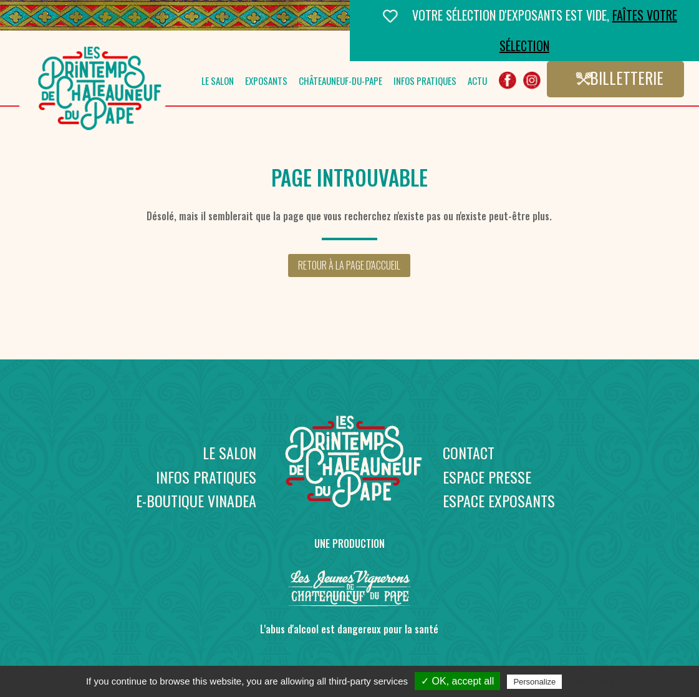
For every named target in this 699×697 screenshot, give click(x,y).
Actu (477, 81)
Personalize (534, 681)
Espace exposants (499, 500)
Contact (468, 452)
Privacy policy (595, 681)
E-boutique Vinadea (196, 500)
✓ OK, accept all (457, 681)
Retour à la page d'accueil (349, 265)
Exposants (266, 81)
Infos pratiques (424, 81)
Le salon (217, 81)
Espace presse (487, 476)
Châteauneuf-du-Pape (340, 81)
